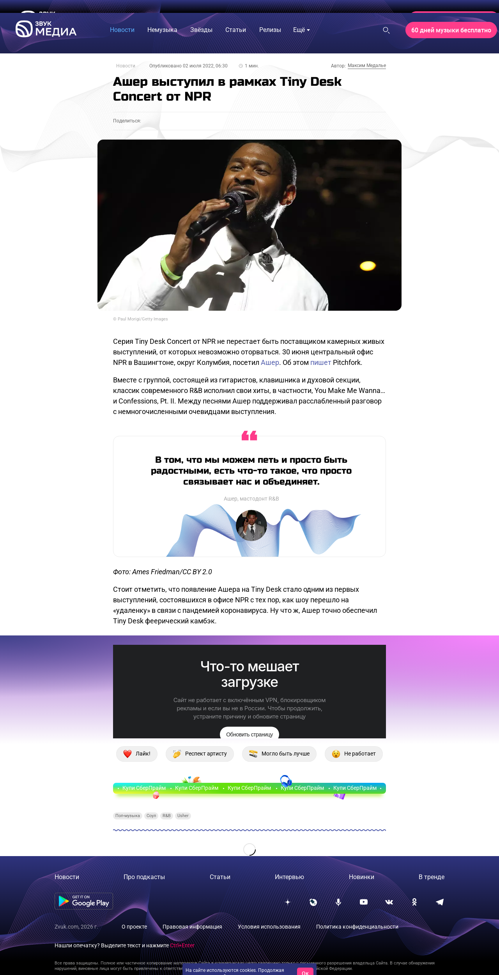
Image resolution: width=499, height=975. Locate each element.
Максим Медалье (367, 65)
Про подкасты (144, 877)
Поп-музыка (127, 815)
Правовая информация (192, 927)
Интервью (289, 877)
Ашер (270, 362)
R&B (167, 815)
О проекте (134, 927)
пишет (320, 362)
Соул (151, 815)
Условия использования (269, 927)
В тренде (431, 877)
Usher (183, 815)
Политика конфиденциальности (357, 927)
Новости (125, 66)
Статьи (220, 877)
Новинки (361, 877)
